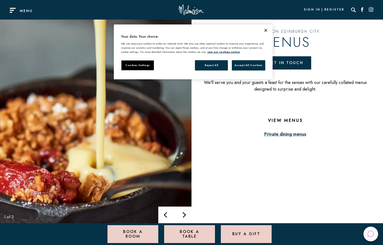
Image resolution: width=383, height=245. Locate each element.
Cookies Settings (137, 65)
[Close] (265, 30)
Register (334, 10)
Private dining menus (285, 134)
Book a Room (132, 234)
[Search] (353, 9)
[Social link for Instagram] (371, 9)
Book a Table (189, 234)
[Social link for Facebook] (362, 9)
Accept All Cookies (248, 65)
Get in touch (285, 63)
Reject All (211, 65)
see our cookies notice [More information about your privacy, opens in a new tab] (223, 52)
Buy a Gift (246, 234)
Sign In (312, 10)
